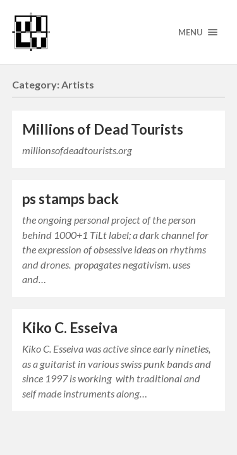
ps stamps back (70, 198)
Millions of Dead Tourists (102, 129)
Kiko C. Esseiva (70, 327)
